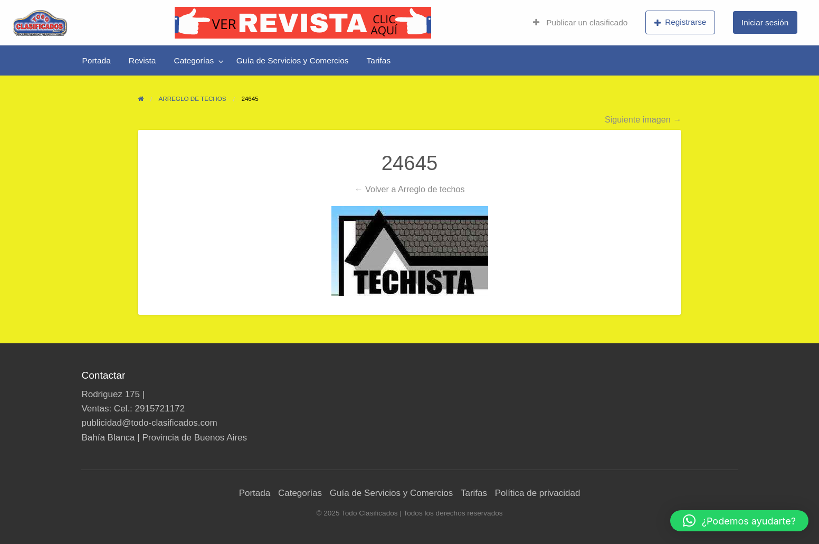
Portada (96, 60)
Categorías (194, 60)
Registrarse (680, 22)
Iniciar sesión (764, 22)
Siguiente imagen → (643, 119)
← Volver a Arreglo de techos (409, 189)
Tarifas (379, 60)
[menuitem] (580, 23)
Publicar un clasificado (580, 22)
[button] (739, 520)
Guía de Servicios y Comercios (292, 60)
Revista (142, 60)
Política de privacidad (537, 493)
